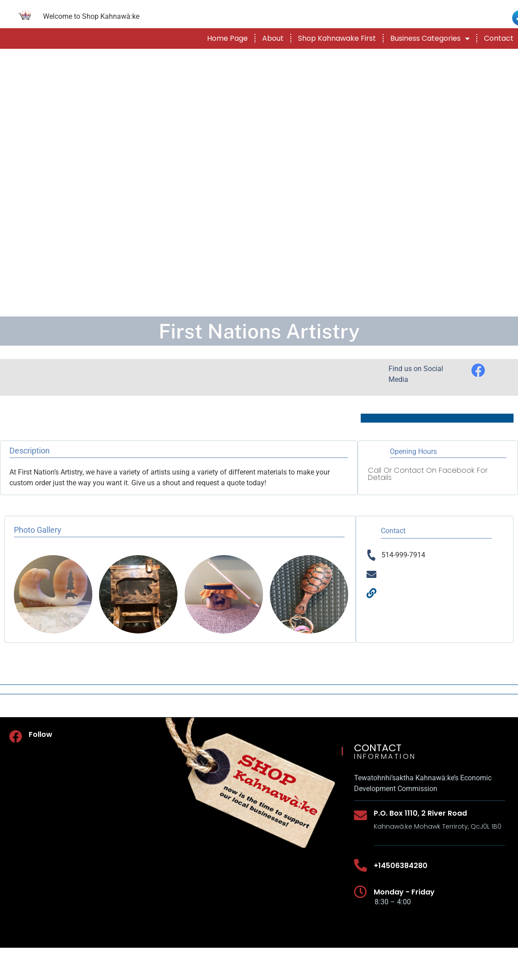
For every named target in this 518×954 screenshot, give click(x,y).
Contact (499, 38)
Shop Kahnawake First (337, 38)
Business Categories (430, 38)
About (273, 38)
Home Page (227, 38)
